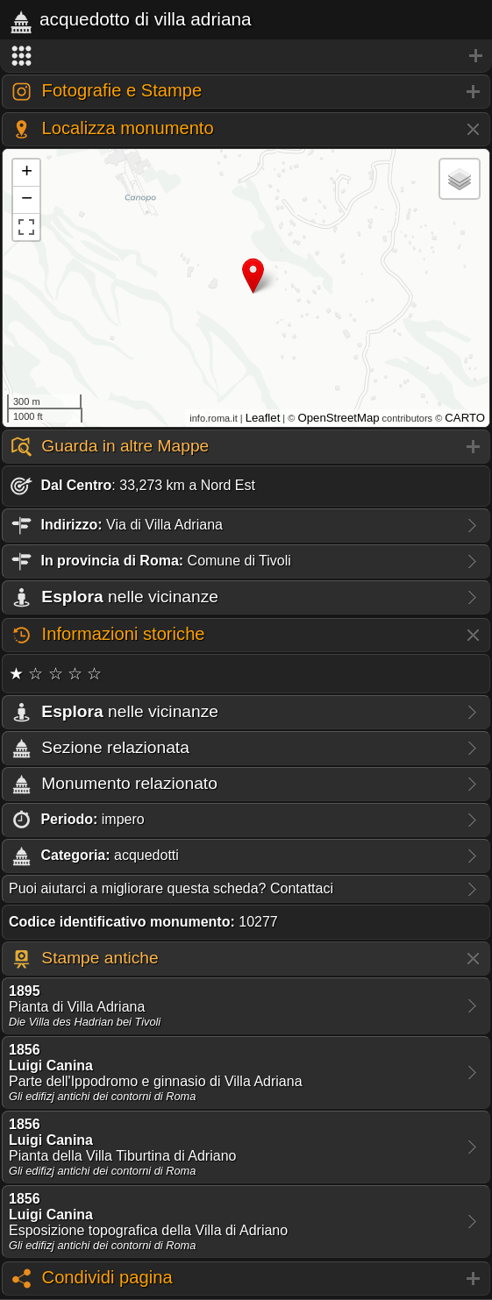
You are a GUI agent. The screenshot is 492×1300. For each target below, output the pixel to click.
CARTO (465, 417)
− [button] (26, 200)
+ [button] (26, 173)
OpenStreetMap (338, 417)
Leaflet (263, 417)
